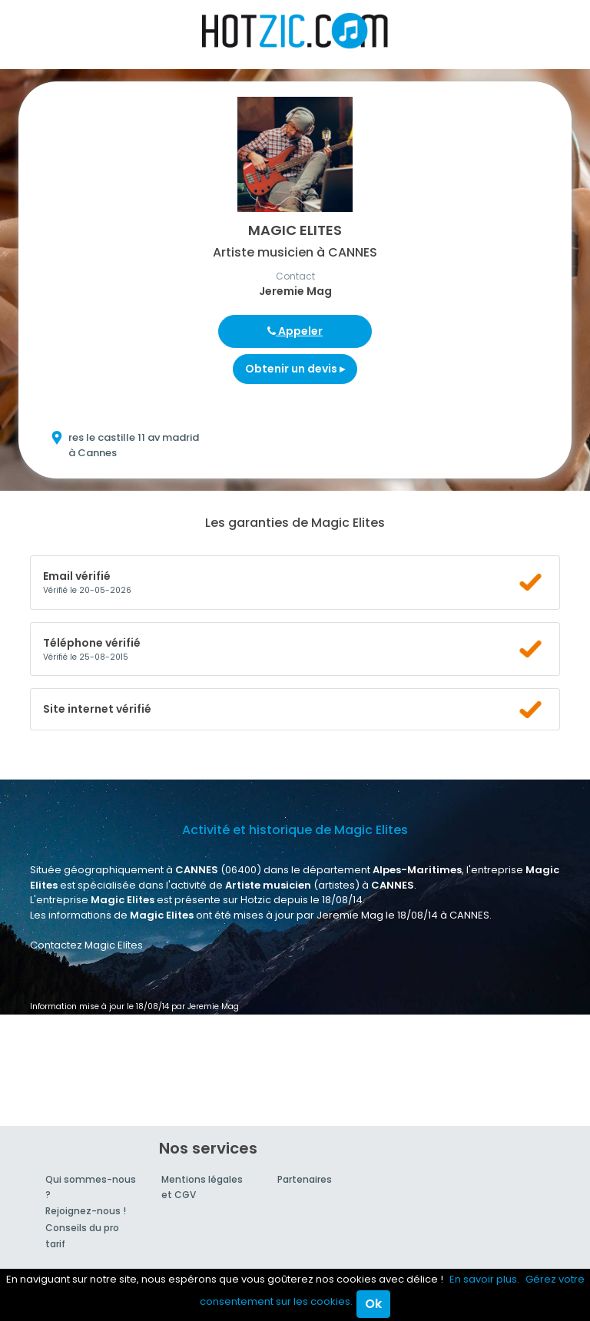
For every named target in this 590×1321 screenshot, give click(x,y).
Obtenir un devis (295, 368)
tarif (55, 1243)
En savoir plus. (484, 1279)
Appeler (295, 331)
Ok (373, 1304)
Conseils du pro (82, 1227)
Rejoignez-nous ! (85, 1210)
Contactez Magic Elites (86, 945)
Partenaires (304, 1179)
